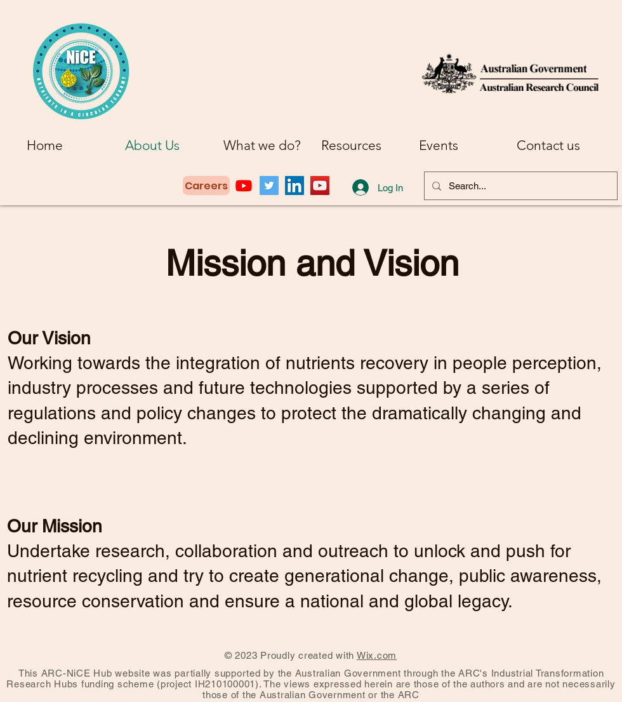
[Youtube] (243, 185)
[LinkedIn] (294, 185)
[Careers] (206, 185)
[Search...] (519, 185)
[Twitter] (269, 185)
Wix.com (377, 655)
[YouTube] (319, 185)
